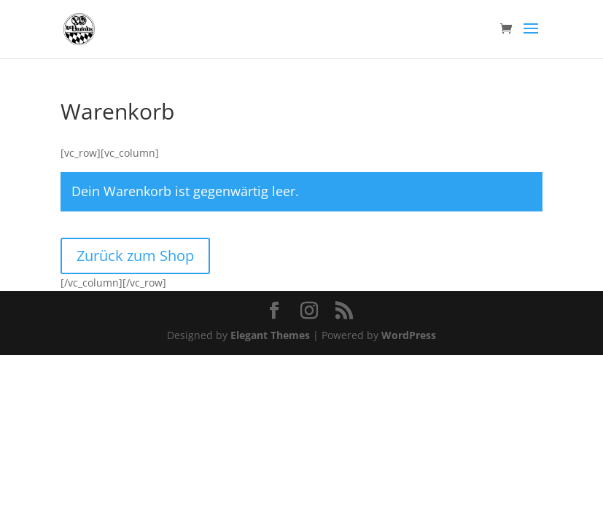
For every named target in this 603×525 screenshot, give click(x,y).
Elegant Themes (270, 335)
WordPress (408, 335)
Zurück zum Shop (135, 255)
